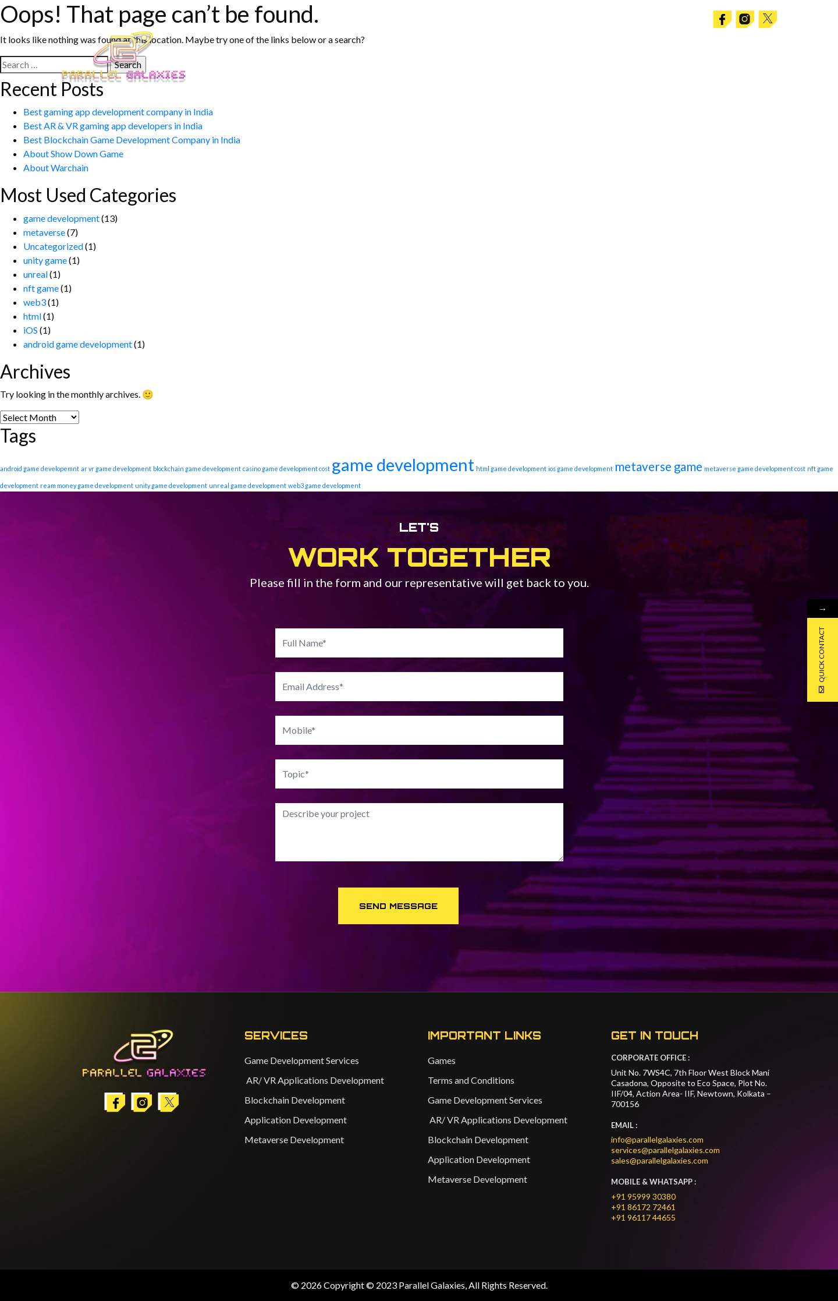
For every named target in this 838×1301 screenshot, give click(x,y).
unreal (35, 274)
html (32, 315)
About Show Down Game (73, 153)
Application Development (295, 1119)
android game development (77, 343)
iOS (30, 329)
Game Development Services (301, 1060)
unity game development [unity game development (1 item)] (171, 485)
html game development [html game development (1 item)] (511, 468)
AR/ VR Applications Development (314, 1080)
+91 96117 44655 (643, 1217)
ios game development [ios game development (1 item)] (580, 468)
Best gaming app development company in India (118, 111)
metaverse (44, 232)
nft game (41, 288)
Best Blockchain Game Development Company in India (131, 139)
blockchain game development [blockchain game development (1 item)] (197, 468)
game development (61, 218)
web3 (34, 301)
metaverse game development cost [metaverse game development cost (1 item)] (754, 468)
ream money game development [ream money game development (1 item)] (86, 485)
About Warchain (55, 167)
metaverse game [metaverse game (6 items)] (658, 466)
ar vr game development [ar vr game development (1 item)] (116, 468)
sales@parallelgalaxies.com (659, 1160)
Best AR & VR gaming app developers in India (113, 125)
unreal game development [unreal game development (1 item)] (247, 485)
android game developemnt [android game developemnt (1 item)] (39, 468)
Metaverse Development (294, 1139)
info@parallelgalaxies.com (657, 1139)
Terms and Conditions (471, 1080)
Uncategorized (53, 246)
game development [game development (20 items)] (403, 464)
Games (442, 1060)
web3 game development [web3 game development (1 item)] (324, 485)
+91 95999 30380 (643, 1196)
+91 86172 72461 (643, 1207)
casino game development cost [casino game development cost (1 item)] (286, 468)
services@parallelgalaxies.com (665, 1150)
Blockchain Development (294, 1099)
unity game (45, 260)
